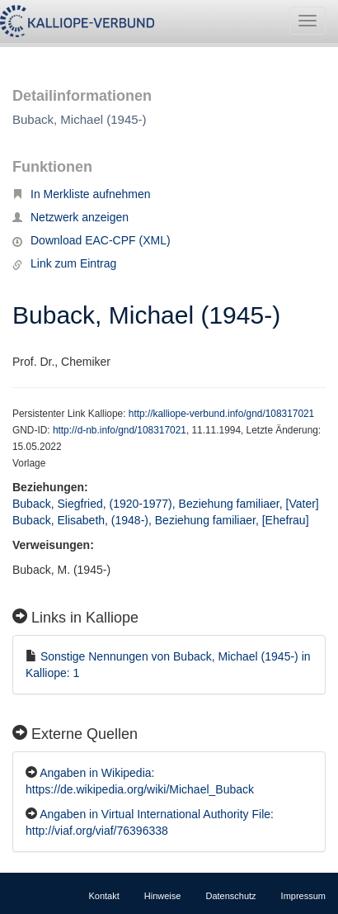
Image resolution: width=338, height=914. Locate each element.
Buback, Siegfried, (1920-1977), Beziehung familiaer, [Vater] (165, 503)
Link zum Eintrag (64, 263)
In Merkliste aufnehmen (81, 194)
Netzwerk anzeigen (70, 217)
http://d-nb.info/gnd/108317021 (119, 430)
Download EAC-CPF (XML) (91, 240)
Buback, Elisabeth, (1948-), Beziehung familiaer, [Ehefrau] (160, 520)
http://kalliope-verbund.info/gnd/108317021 (221, 413)
